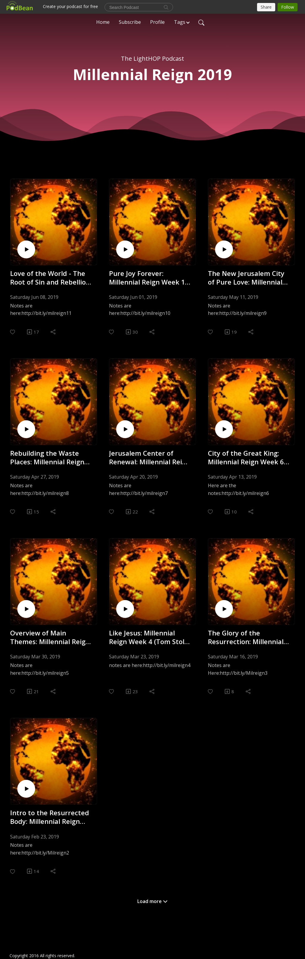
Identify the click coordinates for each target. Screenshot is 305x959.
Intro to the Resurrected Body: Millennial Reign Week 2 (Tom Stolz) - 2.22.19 (49, 816)
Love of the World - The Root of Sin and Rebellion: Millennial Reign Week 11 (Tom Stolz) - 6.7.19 (50, 277)
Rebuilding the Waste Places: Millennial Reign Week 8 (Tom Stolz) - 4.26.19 (47, 457)
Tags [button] (179, 22)
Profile (157, 22)
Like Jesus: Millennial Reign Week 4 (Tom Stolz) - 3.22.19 (149, 637)
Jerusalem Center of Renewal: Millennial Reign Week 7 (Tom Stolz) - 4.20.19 (149, 457)
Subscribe (130, 22)
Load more (152, 901)
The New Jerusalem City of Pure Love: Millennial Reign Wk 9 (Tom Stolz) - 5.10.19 (246, 277)
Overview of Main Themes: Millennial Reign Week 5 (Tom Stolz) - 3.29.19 (50, 637)
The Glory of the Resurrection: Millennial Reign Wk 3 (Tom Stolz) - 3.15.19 (246, 637)
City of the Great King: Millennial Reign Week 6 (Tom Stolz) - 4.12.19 (246, 457)
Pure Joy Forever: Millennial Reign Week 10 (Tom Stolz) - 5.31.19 (149, 277)
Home (103, 22)
